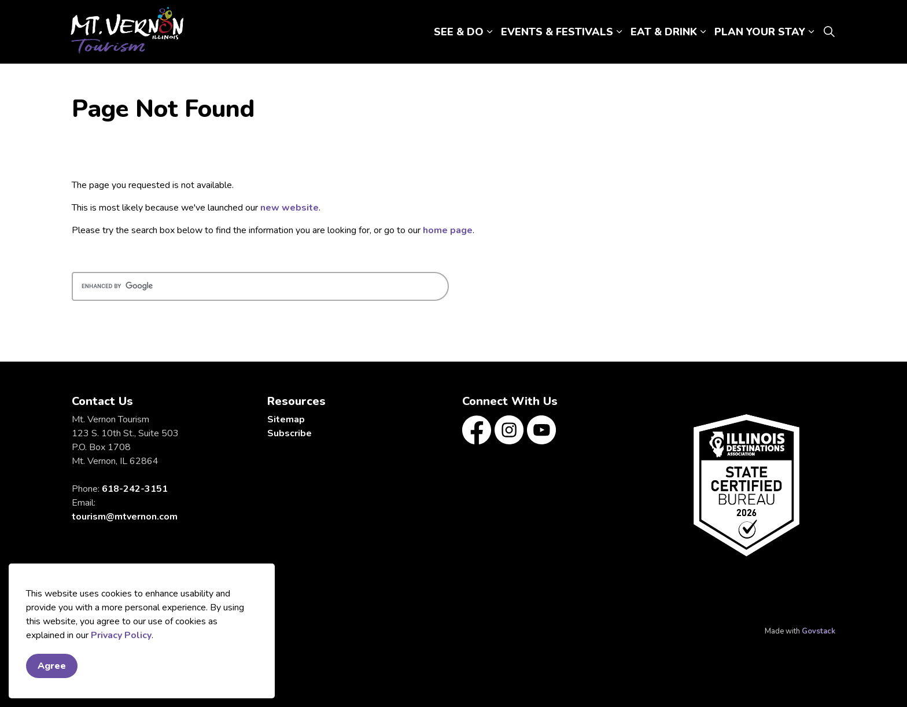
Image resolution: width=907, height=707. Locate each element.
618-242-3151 (135, 489)
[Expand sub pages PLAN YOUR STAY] (811, 32)
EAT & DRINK (664, 32)
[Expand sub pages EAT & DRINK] (703, 32)
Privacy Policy (121, 635)
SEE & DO (459, 32)
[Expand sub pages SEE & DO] (489, 32)
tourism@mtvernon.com (125, 516)
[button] (747, 485)
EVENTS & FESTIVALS (557, 32)
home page (448, 230)
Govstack (818, 631)
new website (289, 207)
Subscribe (289, 433)
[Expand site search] (829, 31)
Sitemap (286, 419)
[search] (260, 286)
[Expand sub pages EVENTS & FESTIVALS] (619, 32)
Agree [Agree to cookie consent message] (51, 666)
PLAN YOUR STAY (759, 32)
